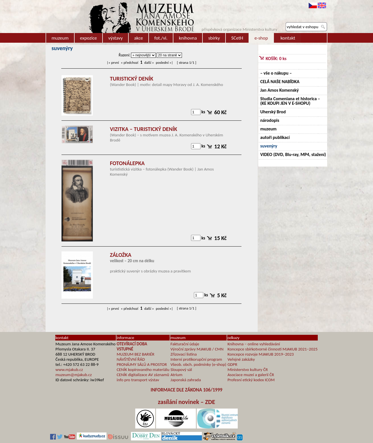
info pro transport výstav (138, 379)
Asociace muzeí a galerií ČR (251, 374)
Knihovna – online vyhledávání (254, 343)
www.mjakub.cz (69, 369)
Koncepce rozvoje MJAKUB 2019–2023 (261, 354)
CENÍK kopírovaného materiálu (143, 369)
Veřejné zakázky (241, 359)
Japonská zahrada (186, 379)
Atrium (177, 374)
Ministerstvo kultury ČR (248, 369)
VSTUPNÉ (125, 349)
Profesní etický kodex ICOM (251, 379)
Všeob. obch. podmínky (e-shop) (198, 364)
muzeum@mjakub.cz (74, 374)
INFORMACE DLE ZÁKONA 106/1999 (186, 390)
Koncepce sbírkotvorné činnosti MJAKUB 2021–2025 (272, 349)
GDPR (232, 364)
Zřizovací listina (184, 354)
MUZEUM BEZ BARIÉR (136, 354)
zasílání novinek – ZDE (186, 402)
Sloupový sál (181, 369)
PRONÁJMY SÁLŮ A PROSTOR (142, 364)
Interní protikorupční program (196, 359)
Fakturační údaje (185, 343)
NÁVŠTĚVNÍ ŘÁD (131, 359)
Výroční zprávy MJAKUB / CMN (197, 349)
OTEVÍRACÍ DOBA (132, 343)
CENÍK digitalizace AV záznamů (143, 374)
